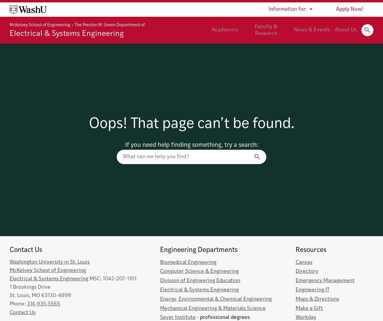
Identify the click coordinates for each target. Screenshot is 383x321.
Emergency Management (325, 280)
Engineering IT (312, 290)
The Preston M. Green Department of (110, 25)
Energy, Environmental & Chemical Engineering (216, 299)
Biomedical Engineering (188, 262)
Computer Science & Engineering (199, 271)
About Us (346, 30)
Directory (307, 271)
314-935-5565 (43, 304)
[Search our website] (191, 157)
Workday (306, 317)
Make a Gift (309, 308)
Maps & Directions (317, 299)
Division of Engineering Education (200, 280)
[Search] (257, 157)
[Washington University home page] (28, 9)
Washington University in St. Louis (50, 262)
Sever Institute (178, 317)
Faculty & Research (266, 30)
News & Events (312, 30)
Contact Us (23, 312)
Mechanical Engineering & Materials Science (213, 308)
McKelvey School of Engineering (40, 25)
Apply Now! (349, 9)
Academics (225, 30)
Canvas (304, 262)
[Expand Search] (367, 30)
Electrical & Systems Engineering (67, 34)
